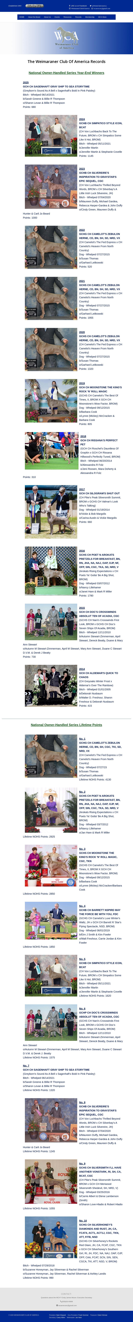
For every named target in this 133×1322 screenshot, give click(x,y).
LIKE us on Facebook (78, 6)
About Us (47, 17)
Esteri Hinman (102, 1315)
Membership (89, 17)
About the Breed (34, 17)
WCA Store (102, 17)
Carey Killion (61, 1317)
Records (78, 17)
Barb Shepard (61, 1315)
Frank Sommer (83, 1315)
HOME (21, 17)
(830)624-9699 (66, 1301)
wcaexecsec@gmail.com (66, 1305)
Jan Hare (78, 1317)
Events (57, 17)
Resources (67, 17)
